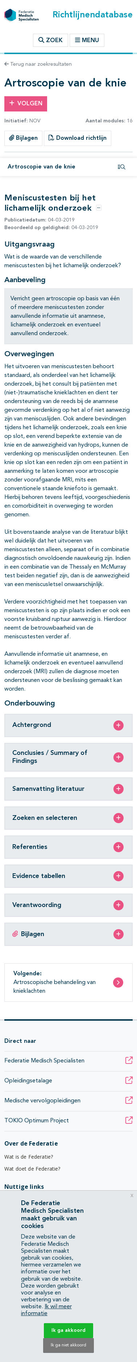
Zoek (50, 40)
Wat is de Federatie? (28, 1156)
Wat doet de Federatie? (32, 1168)
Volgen (25, 103)
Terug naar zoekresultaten (38, 64)
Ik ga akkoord (68, 1330)
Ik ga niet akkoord (68, 1345)
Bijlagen (23, 138)
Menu (87, 40)
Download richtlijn (78, 138)
